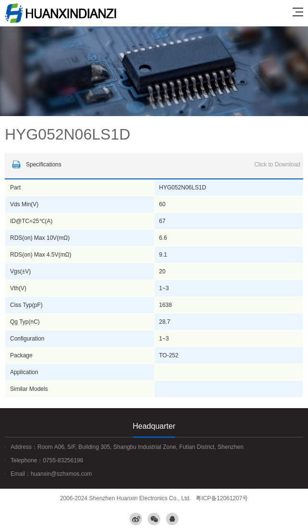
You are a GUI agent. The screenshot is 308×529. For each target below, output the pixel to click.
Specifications (155, 164)
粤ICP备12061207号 (222, 498)
